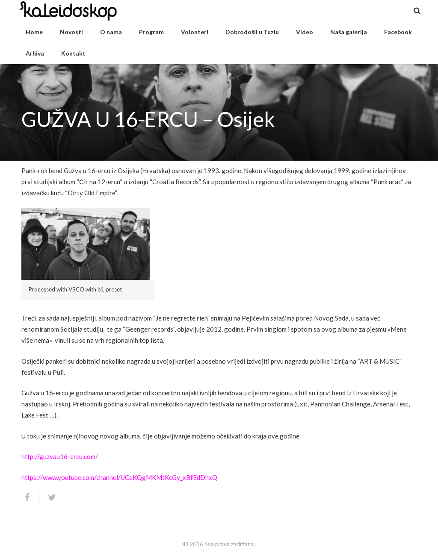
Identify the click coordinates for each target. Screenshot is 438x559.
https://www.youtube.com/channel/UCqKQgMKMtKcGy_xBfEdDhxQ (119, 477)
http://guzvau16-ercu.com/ (59, 456)
